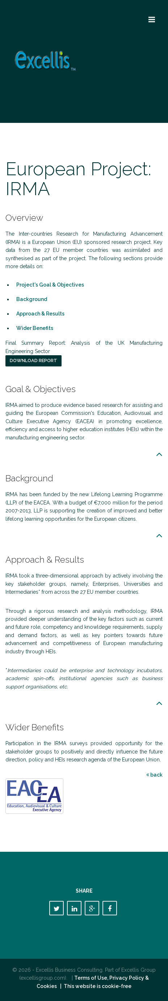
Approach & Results (40, 314)
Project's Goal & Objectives (50, 285)
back (154, 775)
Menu (154, 16)
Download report (33, 360)
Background (31, 299)
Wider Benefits (34, 328)
